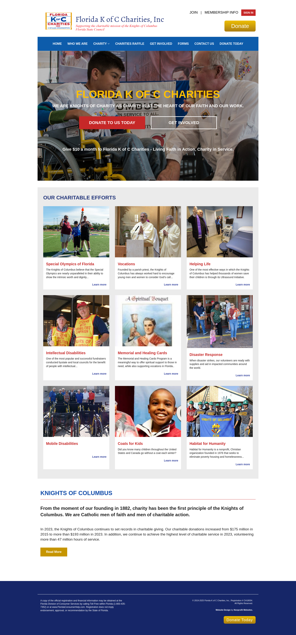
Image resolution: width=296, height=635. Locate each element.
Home (57, 43)
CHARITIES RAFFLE (129, 43)
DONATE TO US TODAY (112, 122)
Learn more (99, 284)
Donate (240, 26)
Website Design (223, 610)
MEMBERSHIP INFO (221, 12)
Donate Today (231, 43)
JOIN (194, 12)
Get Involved (161, 43)
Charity (100, 43)
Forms (183, 43)
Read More (54, 551)
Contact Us (204, 43)
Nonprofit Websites (243, 610)
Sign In (248, 12)
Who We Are (77, 43)
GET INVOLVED (184, 122)
